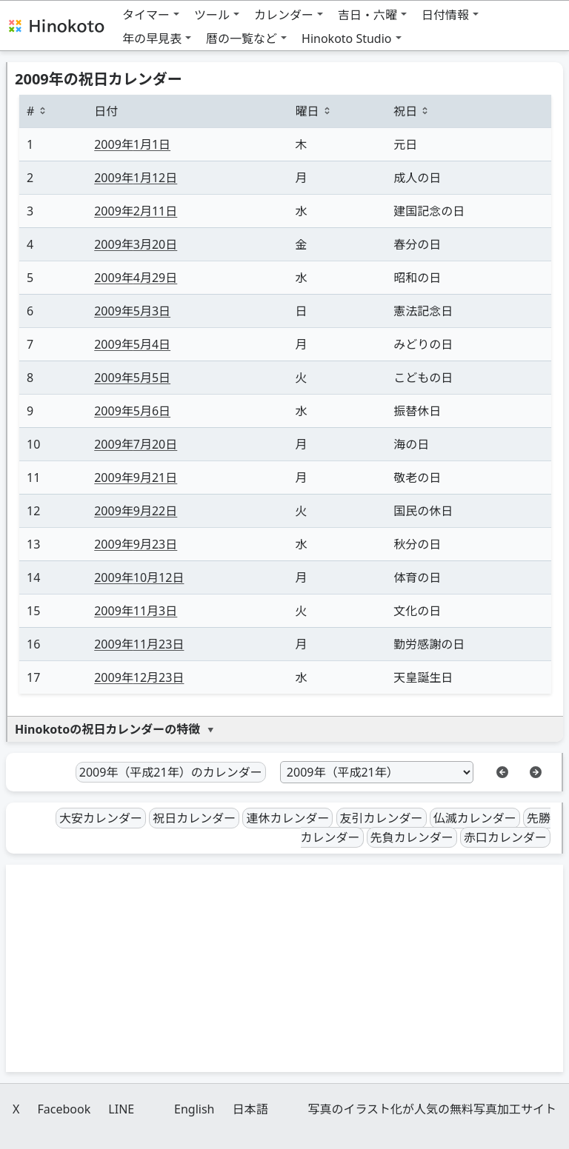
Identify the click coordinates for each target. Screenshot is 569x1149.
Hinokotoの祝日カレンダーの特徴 (107, 729)
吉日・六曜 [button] (367, 15)
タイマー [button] (146, 15)
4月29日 (135, 277)
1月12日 (135, 178)
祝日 (194, 818)
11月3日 (135, 611)
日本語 (250, 1109)
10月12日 (139, 577)
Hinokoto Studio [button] (347, 38)
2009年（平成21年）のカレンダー (170, 772)
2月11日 (135, 211)
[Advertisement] (284, 968)
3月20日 (135, 244)
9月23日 (135, 544)
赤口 (505, 837)
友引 (381, 818)
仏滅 (474, 818)
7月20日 (135, 444)
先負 (411, 837)
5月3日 (132, 311)
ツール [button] (212, 15)
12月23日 (139, 677)
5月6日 (132, 411)
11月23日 (139, 644)
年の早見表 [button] (152, 38)
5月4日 (132, 344)
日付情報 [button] (445, 15)
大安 (100, 818)
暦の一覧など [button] (241, 38)
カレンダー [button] (283, 15)
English (194, 1109)
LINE (121, 1109)
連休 (287, 818)
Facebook (63, 1109)
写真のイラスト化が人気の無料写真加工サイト (431, 1109)
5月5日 (132, 377)
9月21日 (135, 477)
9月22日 (135, 511)
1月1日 (132, 144)
